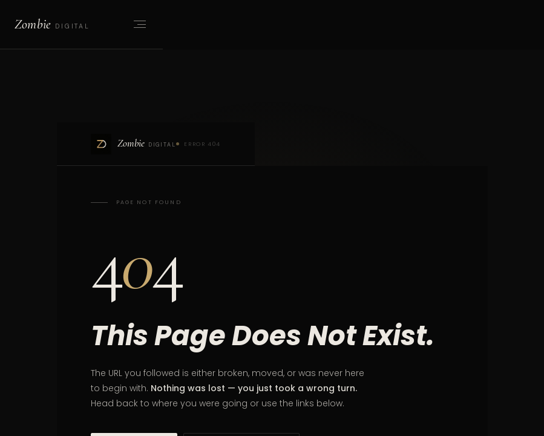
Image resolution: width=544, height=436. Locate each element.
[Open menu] (138, 24)
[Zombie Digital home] (52, 24)
